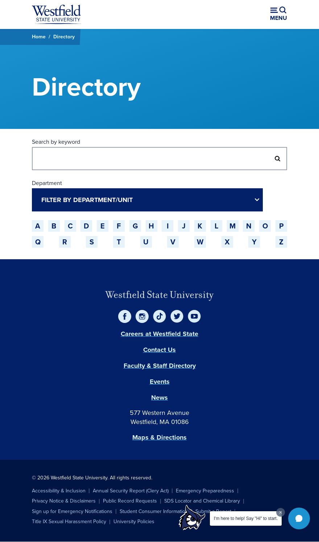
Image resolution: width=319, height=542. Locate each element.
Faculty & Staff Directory (160, 365)
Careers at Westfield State (159, 334)
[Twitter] (176, 316)
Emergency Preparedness (205, 491)
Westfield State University (159, 294)
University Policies (133, 521)
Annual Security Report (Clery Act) (131, 491)
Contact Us (159, 349)
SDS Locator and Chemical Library (202, 501)
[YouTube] (194, 316)
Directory (64, 37)
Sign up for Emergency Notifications (72, 511)
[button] (299, 518)
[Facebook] (124, 316)
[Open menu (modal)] (278, 14)
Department (47, 183)
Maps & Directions (159, 437)
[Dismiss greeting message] (280, 512)
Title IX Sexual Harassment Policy (69, 521)
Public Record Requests (130, 501)
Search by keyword (56, 142)
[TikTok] (159, 316)
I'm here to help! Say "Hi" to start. (246, 518)
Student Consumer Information (154, 511)
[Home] (56, 14)
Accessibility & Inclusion (59, 491)
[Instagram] (142, 316)
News (159, 397)
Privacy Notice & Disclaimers (64, 501)
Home (39, 37)
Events (160, 381)
